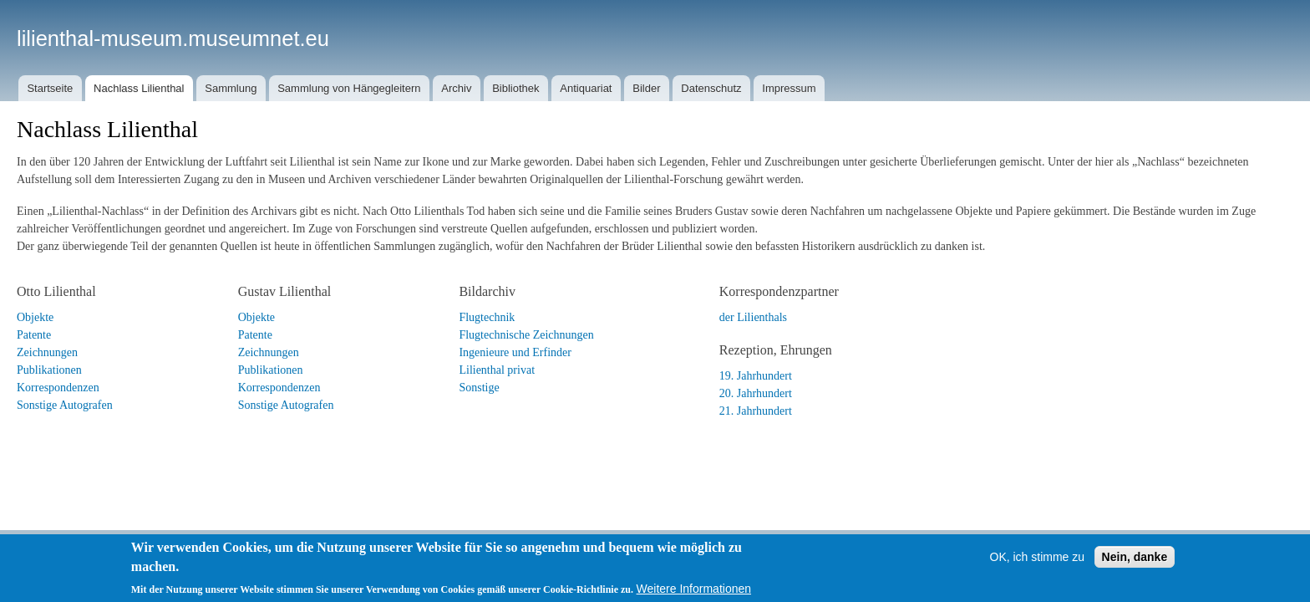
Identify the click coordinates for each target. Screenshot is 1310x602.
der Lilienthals (753, 317)
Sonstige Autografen (65, 405)
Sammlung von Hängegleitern (348, 88)
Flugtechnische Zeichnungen (526, 335)
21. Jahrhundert (755, 411)
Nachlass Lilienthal (139, 88)
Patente (34, 335)
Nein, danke (1135, 572)
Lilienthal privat (497, 370)
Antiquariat (586, 88)
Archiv (456, 88)
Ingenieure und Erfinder (515, 352)
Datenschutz (711, 88)
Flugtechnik (487, 317)
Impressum (788, 88)
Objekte (35, 317)
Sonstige (479, 387)
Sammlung (230, 88)
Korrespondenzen (58, 387)
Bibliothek (515, 88)
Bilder (646, 88)
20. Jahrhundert (755, 393)
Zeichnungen (47, 352)
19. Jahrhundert (755, 376)
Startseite (50, 88)
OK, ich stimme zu (1037, 572)
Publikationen (49, 370)
